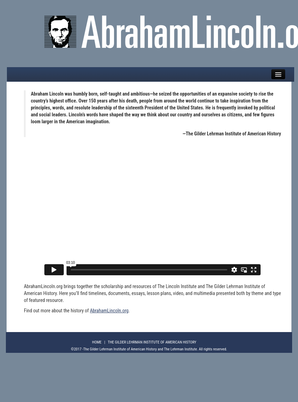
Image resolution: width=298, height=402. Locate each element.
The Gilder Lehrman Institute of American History (152, 342)
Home (97, 342)
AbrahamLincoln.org (109, 310)
